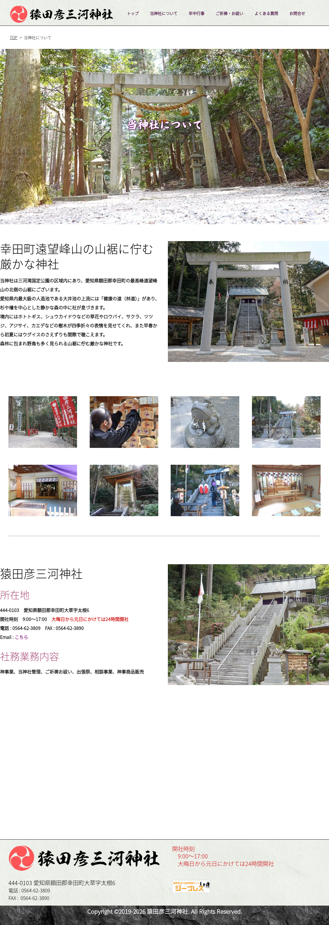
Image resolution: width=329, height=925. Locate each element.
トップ (133, 13)
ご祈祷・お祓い (229, 13)
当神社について (163, 13)
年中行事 (196, 13)
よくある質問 (266, 13)
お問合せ (297, 13)
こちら (21, 637)
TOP (13, 37)
